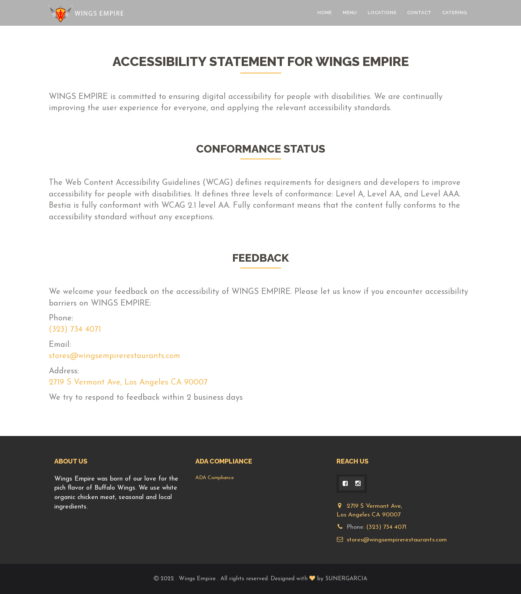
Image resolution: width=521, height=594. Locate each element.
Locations (382, 12)
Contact (419, 12)
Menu (350, 12)
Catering (454, 12)
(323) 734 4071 (75, 329)
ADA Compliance (214, 478)
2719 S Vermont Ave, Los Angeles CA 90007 (128, 382)
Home (324, 12)
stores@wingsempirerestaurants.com (114, 356)
